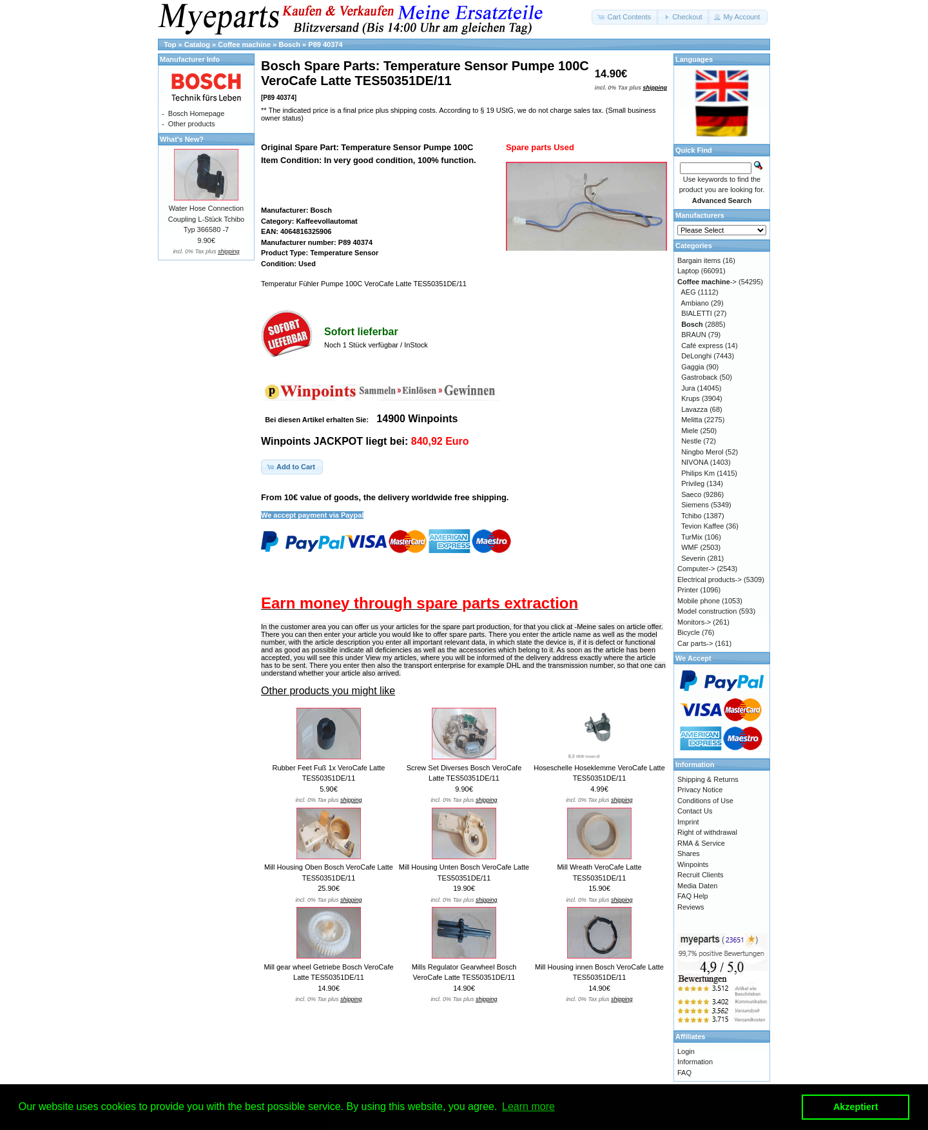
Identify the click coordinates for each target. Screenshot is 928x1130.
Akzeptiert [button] (855, 1107)
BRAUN (693, 334)
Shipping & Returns (708, 779)
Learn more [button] (528, 1106)
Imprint (688, 822)
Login (686, 1051)
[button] (625, 17)
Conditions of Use (705, 800)
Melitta (691, 420)
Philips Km (698, 473)
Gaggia (692, 367)
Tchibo (691, 516)
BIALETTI (696, 313)
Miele (689, 430)
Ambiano (695, 303)
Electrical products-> (709, 579)
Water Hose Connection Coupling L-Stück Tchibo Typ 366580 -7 (206, 218)
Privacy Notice (699, 790)
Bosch (289, 44)
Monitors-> (694, 622)
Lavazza (694, 409)
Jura (688, 388)
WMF (689, 547)
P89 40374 (325, 44)
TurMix (691, 537)
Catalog (197, 44)
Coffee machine (244, 44)
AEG (688, 292)
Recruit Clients (700, 875)
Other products (191, 124)
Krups (690, 398)
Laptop (688, 271)
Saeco (691, 494)
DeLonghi (696, 356)
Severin (693, 558)
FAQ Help (692, 896)
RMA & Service (701, 843)
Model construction (707, 611)
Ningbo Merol (702, 452)
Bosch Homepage (196, 113)
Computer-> (696, 568)
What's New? (182, 139)
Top (170, 44)
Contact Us (694, 811)
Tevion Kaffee (702, 526)
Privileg (692, 483)
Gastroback (699, 377)
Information (695, 1062)
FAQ (684, 1072)
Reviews (690, 907)
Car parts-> (695, 643)
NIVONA (694, 462)
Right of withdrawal (707, 832)
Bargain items (698, 260)
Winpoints (692, 864)
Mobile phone (698, 601)
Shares (688, 853)
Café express (702, 345)
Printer (687, 590)
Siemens (695, 505)
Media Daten (697, 886)
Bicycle (688, 632)
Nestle (691, 441)
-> (707, 282)
